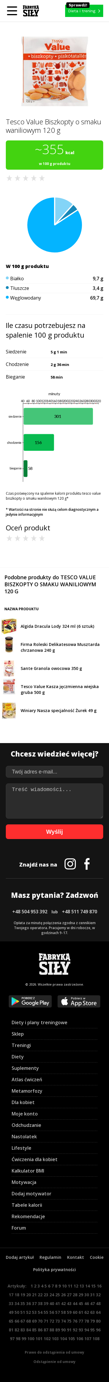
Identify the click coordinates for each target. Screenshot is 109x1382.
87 (46, 1330)
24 (51, 1294)
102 (47, 1338)
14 (87, 1286)
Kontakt (75, 1257)
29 (80, 1294)
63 (92, 1312)
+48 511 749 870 (79, 911)
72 (51, 1321)
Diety (18, 1056)
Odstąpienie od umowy (54, 1361)
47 (92, 1303)
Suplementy (25, 1068)
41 (57, 1303)
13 (81, 1286)
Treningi (21, 1045)
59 (69, 1312)
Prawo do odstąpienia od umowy (54, 1352)
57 (57, 1312)
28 (75, 1294)
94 (86, 1330)
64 (98, 1312)
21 (34, 1294)
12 (76, 1286)
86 (40, 1330)
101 (38, 1338)
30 (86, 1294)
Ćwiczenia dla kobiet (35, 1159)
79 (92, 1321)
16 (99, 1286)
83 (22, 1330)
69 (34, 1321)
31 (92, 1294)
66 (17, 1321)
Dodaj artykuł (20, 1257)
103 (55, 1338)
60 (75, 1312)
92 (75, 1330)
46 (86, 1303)
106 (79, 1338)
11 (70, 1286)
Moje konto (25, 1114)
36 (28, 1303)
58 (63, 1312)
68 (28, 1321)
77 (80, 1321)
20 (28, 1294)
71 (46, 1321)
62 (86, 1312)
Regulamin (50, 1257)
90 (63, 1330)
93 (80, 1330)
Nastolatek (24, 1136)
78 (86, 1321)
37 (34, 1303)
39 (46, 1303)
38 (40, 1303)
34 (17, 1303)
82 (17, 1330)
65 (11, 1321)
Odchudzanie (26, 1125)
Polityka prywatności (54, 1269)
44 (75, 1303)
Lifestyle (21, 1148)
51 (22, 1312)
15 (93, 1286)
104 (63, 1338)
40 (51, 1303)
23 (46, 1294)
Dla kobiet (23, 1102)
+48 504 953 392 (29, 911)
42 (63, 1303)
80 (98, 1321)
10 (64, 1286)
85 (34, 1330)
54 (40, 1312)
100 (30, 1338)
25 (57, 1294)
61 (80, 1312)
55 (46, 1312)
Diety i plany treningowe (39, 1022)
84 (28, 1330)
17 (11, 1294)
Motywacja (24, 1182)
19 (22, 1294)
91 (69, 1330)
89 (57, 1330)
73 (57, 1321)
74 (63, 1321)
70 (40, 1321)
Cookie (96, 1257)
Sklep (18, 1034)
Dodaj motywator (31, 1193)
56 (51, 1312)
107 (87, 1338)
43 (69, 1303)
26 (63, 1294)
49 (11, 1312)
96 (98, 1330)
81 (11, 1330)
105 (71, 1338)
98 (18, 1338)
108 (95, 1338)
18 (17, 1294)
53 (34, 1312)
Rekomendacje (28, 1216)
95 (92, 1330)
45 (80, 1303)
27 (69, 1294)
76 (75, 1321)
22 (40, 1294)
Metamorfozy (27, 1091)
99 (24, 1338)
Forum (19, 1228)
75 (69, 1321)
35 (22, 1303)
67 (22, 1321)
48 (98, 1303)
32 (98, 1294)
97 (12, 1338)
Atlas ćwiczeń (27, 1079)
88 (51, 1330)
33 (11, 1303)
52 (28, 1312)
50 (17, 1312)
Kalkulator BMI (28, 1171)
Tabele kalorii (27, 1205)
